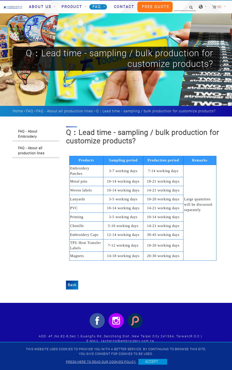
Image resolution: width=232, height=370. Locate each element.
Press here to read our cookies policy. (101, 362)
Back (72, 285)
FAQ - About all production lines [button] (31, 150)
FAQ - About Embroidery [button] (27, 134)
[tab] (35, 134)
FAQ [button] (97, 7)
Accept (151, 362)
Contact (124, 7)
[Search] (185, 7)
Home (18, 111)
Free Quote (155, 7)
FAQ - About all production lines (64, 111)
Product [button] (73, 7)
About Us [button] (41, 7)
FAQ (29, 111)
